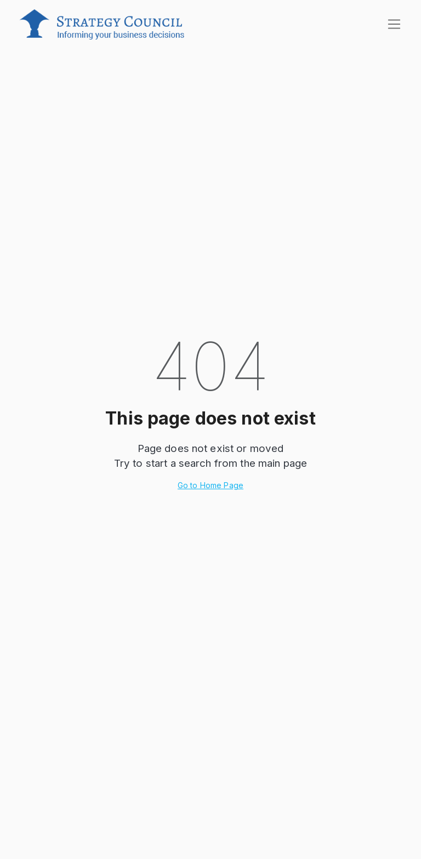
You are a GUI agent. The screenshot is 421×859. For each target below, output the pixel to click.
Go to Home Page (210, 485)
